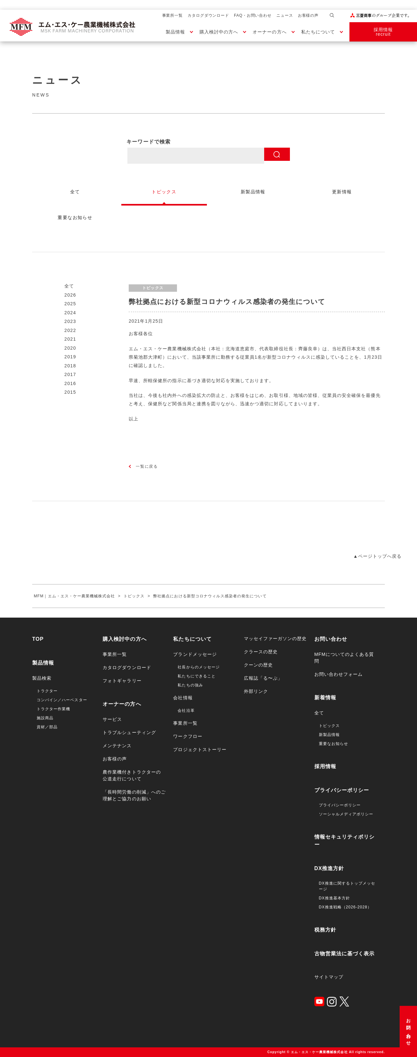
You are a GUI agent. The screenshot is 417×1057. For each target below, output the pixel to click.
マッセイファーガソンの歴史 (275, 638)
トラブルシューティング (129, 732)
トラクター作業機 (53, 709)
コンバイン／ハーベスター (62, 700)
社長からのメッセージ (199, 667)
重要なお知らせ (333, 743)
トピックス (329, 725)
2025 (70, 303)
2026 (70, 295)
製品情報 (175, 31)
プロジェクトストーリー (200, 749)
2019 (70, 356)
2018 (70, 365)
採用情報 (325, 766)
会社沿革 (186, 710)
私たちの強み (190, 685)
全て (69, 286)
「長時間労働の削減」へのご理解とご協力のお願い (134, 795)
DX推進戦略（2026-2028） (345, 907)
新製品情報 (329, 734)
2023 (70, 321)
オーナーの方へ (269, 31)
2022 (70, 330)
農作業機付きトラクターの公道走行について (132, 775)
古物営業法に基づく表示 (344, 953)
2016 (70, 383)
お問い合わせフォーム (338, 674)
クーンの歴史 (258, 664)
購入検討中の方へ (218, 31)
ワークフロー (187, 736)
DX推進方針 (329, 868)
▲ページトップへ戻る (377, 556)
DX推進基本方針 (334, 898)
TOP (38, 639)
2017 (70, 374)
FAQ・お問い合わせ (253, 15)
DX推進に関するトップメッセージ (347, 886)
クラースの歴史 (261, 651)
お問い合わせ (408, 1030)
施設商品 (45, 718)
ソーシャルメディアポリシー (346, 814)
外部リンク (256, 691)
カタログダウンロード (208, 15)
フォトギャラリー (122, 680)
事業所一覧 (172, 15)
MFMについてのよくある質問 (344, 658)
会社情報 (182, 697)
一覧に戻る (147, 466)
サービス (112, 719)
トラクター (47, 691)
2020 (70, 348)
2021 (70, 339)
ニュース (284, 15)
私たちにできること (196, 676)
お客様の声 (308, 15)
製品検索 (41, 678)
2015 (70, 392)
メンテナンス (117, 745)
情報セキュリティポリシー (344, 840)
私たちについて (318, 31)
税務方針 (325, 930)
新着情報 (325, 697)
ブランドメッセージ (195, 654)
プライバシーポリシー (341, 790)
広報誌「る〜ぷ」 (263, 678)
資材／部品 (47, 727)
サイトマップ (328, 976)
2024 (70, 312)
